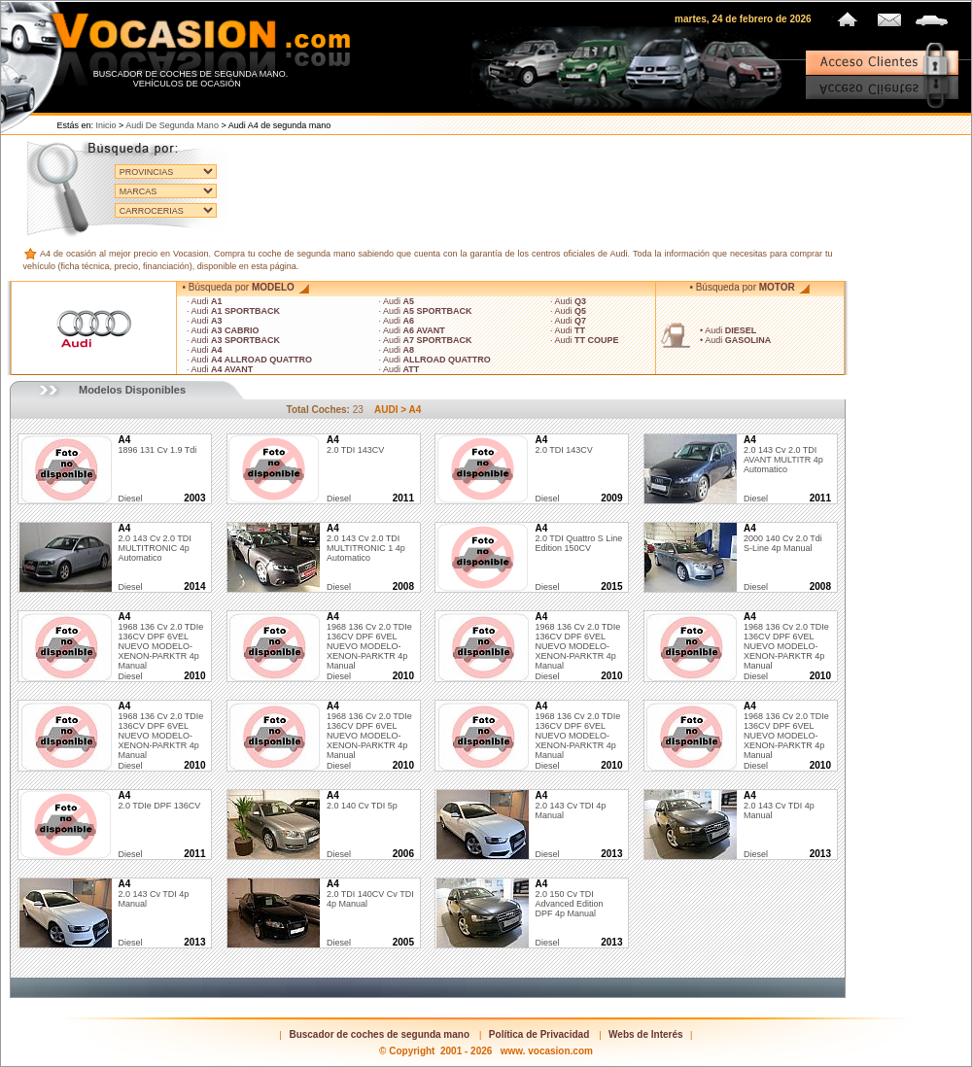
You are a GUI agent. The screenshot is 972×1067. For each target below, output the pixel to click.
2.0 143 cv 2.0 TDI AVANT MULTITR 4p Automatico (783, 454)
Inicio (106, 125)
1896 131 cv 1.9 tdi (157, 445)
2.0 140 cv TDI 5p (362, 800)
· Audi (205, 301)
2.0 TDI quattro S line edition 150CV (578, 538)
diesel (130, 498)
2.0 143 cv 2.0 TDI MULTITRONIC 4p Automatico (154, 543)
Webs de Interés (645, 1034)
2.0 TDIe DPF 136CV (159, 800)
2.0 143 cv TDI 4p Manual (570, 805)
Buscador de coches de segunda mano (379, 1034)
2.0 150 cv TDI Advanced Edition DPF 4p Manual (569, 898)
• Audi (728, 330)
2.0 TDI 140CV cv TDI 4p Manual (370, 894)
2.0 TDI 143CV (355, 445)
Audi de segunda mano (172, 125)
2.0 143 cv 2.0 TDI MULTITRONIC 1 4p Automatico (366, 543)
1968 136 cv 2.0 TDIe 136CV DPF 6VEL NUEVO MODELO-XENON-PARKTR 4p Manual (160, 641)
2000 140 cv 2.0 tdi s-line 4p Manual (783, 538)
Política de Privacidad (539, 1034)
